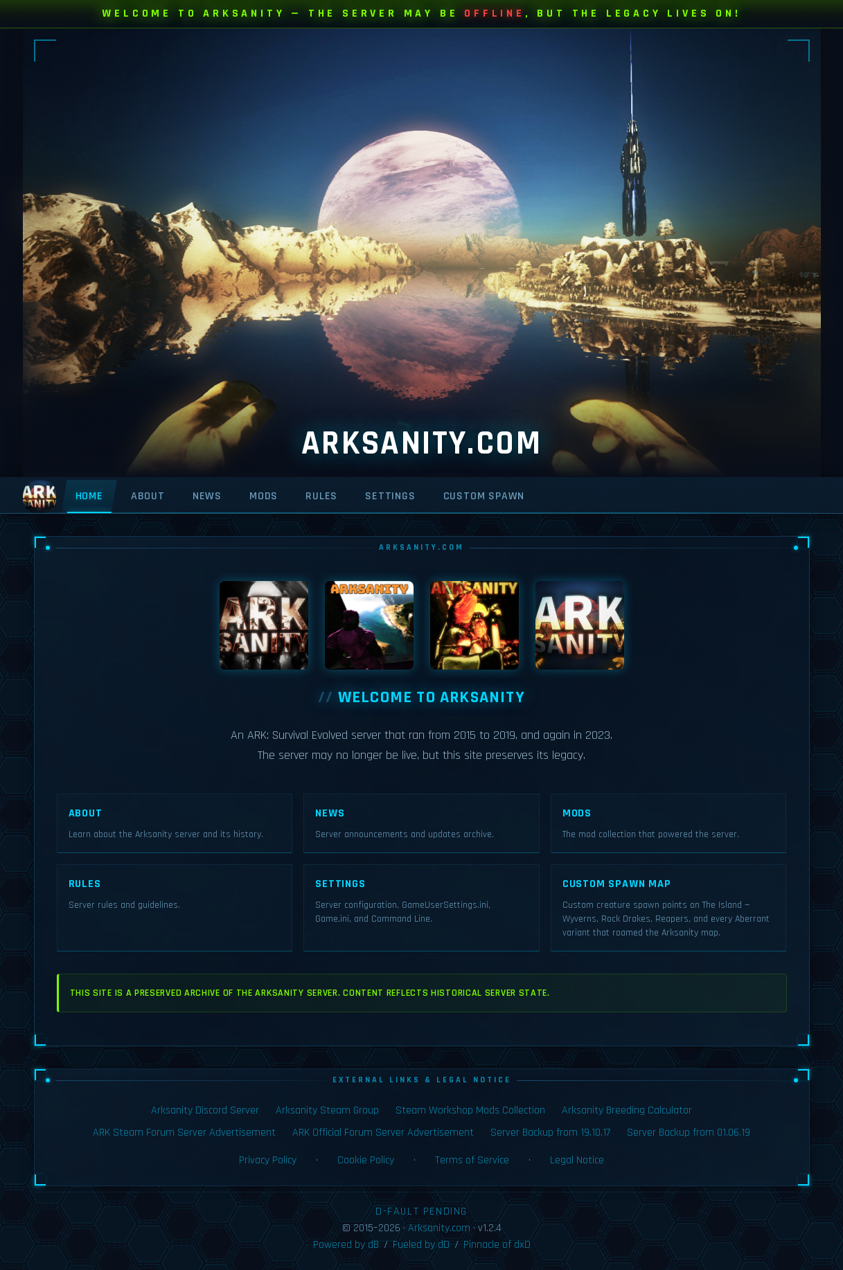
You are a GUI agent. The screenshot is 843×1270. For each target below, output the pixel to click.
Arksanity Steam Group (327, 1110)
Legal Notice (577, 1160)
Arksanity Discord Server (205, 1110)
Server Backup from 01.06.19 (688, 1132)
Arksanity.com (439, 1228)
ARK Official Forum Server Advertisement (383, 1132)
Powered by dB (346, 1244)
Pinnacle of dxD (497, 1244)
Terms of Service (472, 1160)
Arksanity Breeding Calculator (627, 1110)
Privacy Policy (267, 1160)
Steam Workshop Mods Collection (470, 1110)
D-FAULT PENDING (421, 1211)
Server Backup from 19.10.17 (550, 1132)
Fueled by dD (421, 1244)
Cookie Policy (365, 1160)
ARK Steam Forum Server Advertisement (184, 1132)
